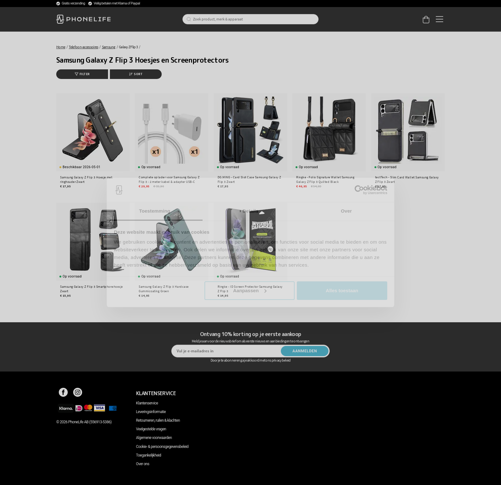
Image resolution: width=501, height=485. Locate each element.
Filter (82, 74)
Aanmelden (304, 351)
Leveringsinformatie (151, 412)
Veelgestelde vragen (151, 429)
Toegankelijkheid (148, 455)
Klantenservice (147, 403)
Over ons (142, 464)
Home (60, 46)
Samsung (108, 46)
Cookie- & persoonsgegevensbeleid (162, 446)
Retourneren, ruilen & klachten (158, 420)
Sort (136, 74)
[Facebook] (63, 393)
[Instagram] (77, 393)
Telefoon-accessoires (83, 46)
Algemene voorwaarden (154, 437)
